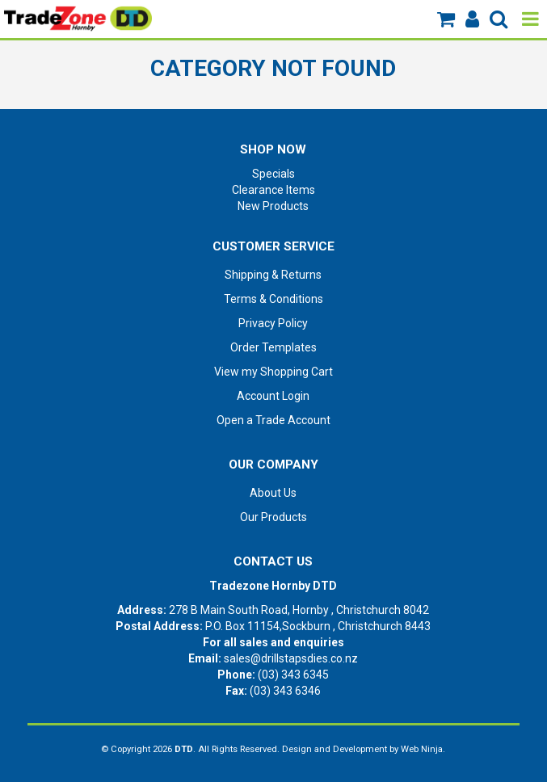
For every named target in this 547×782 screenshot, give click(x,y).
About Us (273, 492)
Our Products (273, 517)
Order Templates (273, 347)
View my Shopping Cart (273, 371)
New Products (273, 206)
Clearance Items (273, 189)
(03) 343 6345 (293, 674)
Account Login (273, 395)
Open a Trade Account (273, 420)
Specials (273, 173)
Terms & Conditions (273, 298)
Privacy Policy (273, 323)
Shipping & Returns (273, 274)
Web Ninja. (423, 749)
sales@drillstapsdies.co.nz (291, 658)
